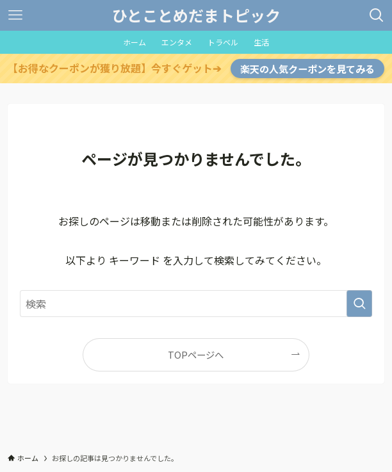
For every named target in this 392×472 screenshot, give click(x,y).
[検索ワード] (196, 303)
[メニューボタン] (15, 15)
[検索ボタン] (376, 15)
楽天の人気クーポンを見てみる (307, 68)
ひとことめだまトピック (196, 15)
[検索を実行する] (359, 303)
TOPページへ (196, 354)
